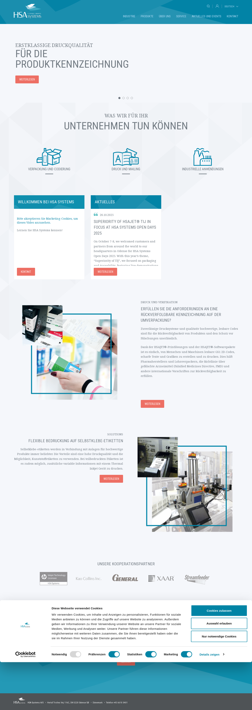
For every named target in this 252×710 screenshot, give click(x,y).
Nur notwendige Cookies (219, 684)
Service (181, 16)
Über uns (165, 16)
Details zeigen (209, 702)
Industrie (129, 16)
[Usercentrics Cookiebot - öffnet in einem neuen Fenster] (25, 702)
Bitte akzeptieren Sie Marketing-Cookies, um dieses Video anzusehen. (47, 220)
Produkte (147, 16)
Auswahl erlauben (219, 671)
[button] (119, 98)
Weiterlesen (105, 271)
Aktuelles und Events (206, 16)
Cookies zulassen (219, 658)
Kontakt (232, 16)
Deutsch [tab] (229, 6)
